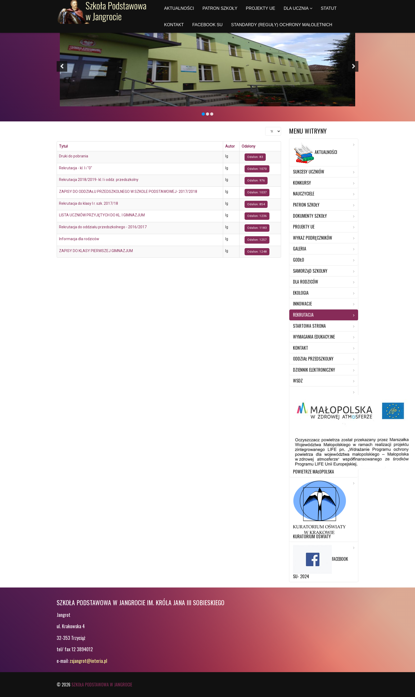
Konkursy (302, 183)
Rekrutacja (303, 315)
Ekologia (301, 293)
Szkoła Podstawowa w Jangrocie (101, 684)
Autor (230, 146)
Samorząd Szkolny (310, 271)
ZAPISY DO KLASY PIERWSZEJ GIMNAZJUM (96, 251)
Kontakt (174, 24)
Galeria (299, 248)
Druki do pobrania (73, 156)
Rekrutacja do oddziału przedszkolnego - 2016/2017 (103, 227)
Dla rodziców (305, 282)
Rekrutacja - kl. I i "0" (75, 168)
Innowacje (302, 303)
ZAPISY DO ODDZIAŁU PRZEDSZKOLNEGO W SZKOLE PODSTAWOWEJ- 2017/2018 (128, 191)
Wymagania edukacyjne (314, 337)
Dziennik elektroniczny (314, 370)
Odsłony (248, 146)
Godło (298, 260)
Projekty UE (260, 8)
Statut (329, 8)
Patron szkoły (219, 8)
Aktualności (179, 8)
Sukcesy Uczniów (308, 171)
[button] (62, 66)
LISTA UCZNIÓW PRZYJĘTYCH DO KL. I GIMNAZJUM (102, 215)
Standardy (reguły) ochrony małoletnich (281, 24)
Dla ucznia (296, 8)
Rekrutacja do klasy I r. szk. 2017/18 (88, 203)
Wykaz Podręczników (312, 238)
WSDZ (298, 380)
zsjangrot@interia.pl (88, 660)
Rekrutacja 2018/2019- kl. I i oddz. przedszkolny (98, 179)
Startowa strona (309, 326)
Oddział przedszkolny (313, 359)
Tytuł (63, 146)
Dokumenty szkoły (310, 216)
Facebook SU (207, 24)
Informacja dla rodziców (79, 239)
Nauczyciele (303, 193)
